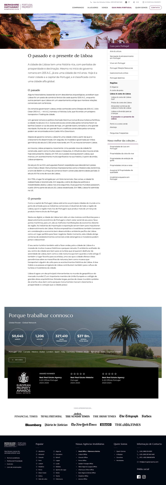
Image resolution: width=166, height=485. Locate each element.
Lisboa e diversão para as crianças (121, 112)
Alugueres (93, 8)
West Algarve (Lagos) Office (87, 467)
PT (127, 2)
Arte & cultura (115, 51)
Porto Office (82, 460)
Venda (105, 8)
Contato (155, 7)
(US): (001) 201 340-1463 (147, 454)
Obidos (58, 467)
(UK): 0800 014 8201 (146, 451)
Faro (40, 460)
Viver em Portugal (117, 63)
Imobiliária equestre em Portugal (120, 178)
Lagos (58, 460)
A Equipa (120, 454)
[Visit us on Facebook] (138, 477)
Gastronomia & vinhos (119, 73)
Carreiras (120, 457)
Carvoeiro (59, 454)
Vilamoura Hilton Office (86, 470)
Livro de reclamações (14, 467)
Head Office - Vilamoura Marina (89, 451)
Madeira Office (83, 476)
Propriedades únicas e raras (121, 165)
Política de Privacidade (14, 461)
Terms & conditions (13, 458)
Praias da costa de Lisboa (121, 103)
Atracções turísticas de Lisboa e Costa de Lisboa (121, 107)
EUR (135, 2)
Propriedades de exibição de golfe (121, 159)
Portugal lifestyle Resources (121, 68)
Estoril (58, 457)
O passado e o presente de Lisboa (122, 118)
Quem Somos (141, 8)
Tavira (58, 476)
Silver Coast (42, 473)
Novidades (120, 460)
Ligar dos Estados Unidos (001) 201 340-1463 (106, 2)
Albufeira (41, 451)
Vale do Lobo (42, 479)
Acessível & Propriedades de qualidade (121, 171)
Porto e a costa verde (118, 124)
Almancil (41, 454)
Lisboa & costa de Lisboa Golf (121, 98)
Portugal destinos (117, 78)
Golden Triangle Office (85, 463)
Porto (40, 470)
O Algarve (114, 87)
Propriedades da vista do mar (122, 153)
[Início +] (18, 7)
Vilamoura (59, 479)
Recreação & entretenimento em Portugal (122, 57)
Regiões (113, 83)
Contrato (10, 464)
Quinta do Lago (61, 470)
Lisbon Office (82, 454)
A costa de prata (116, 90)
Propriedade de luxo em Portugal (120, 148)
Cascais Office (83, 457)
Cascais (40, 457)
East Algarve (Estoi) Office (87, 473)
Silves (58, 473)
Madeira (41, 467)
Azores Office (82, 479)
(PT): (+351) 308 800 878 (147, 457)
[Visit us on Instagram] (144, 477)
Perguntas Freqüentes (119, 133)
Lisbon (40, 464)
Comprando (78, 8)
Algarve (58, 451)
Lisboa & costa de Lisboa (120, 94)
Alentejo (113, 127)
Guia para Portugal (122, 8)
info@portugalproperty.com (149, 462)
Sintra (40, 476)
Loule (57, 464)
